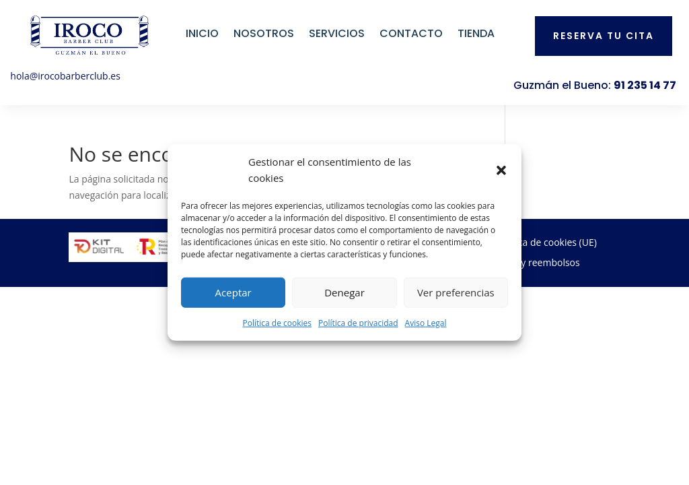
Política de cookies (277, 322)
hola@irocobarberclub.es (65, 75)
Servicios (337, 33)
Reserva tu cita (603, 35)
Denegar (344, 292)
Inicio (202, 33)
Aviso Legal (426, 322)
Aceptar (233, 292)
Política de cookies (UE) (546, 243)
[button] (501, 170)
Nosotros (263, 33)
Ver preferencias (456, 292)
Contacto (411, 33)
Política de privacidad (358, 322)
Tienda (476, 33)
